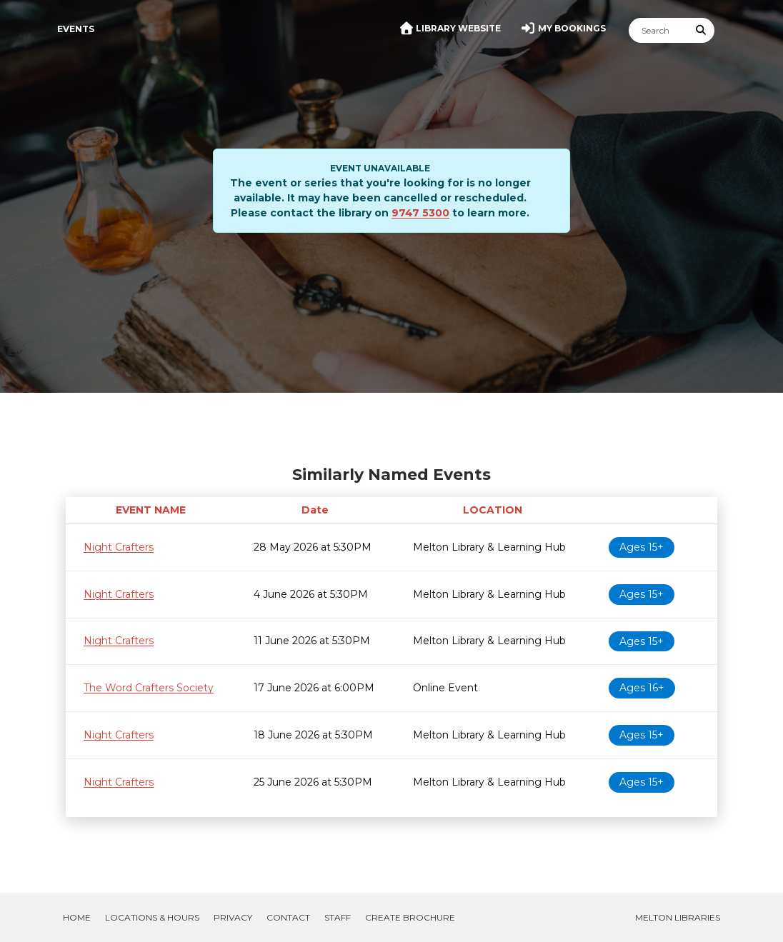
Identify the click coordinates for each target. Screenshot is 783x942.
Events (75, 29)
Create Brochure (410, 917)
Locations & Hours (152, 917)
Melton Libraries (677, 917)
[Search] (659, 30)
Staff (337, 917)
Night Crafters (119, 547)
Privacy (233, 917)
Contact (288, 917)
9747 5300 (420, 212)
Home (77, 917)
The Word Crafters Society (149, 687)
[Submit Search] (701, 30)
